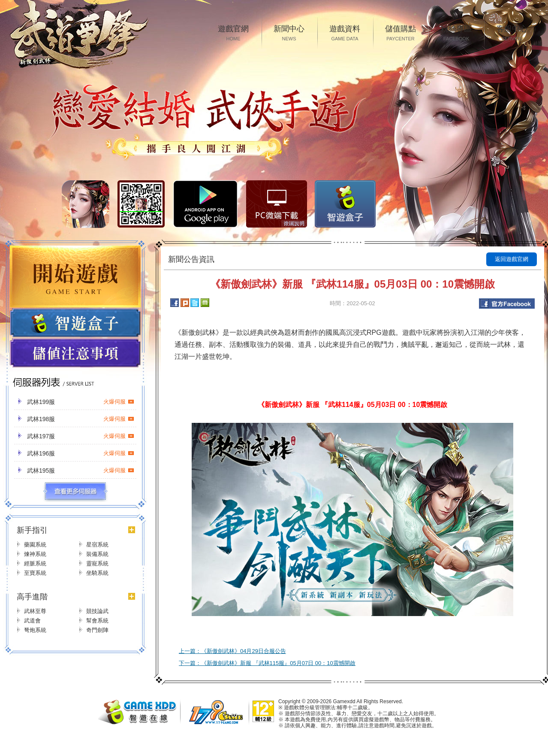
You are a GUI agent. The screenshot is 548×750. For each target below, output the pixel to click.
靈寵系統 (97, 563)
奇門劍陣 (97, 630)
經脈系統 (35, 563)
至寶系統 (35, 573)
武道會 (32, 620)
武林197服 (80, 436)
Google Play (205, 204)
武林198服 (80, 419)
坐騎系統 (97, 573)
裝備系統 (97, 554)
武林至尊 (35, 611)
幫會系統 (97, 620)
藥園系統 (35, 544)
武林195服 (80, 470)
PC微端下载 (276, 204)
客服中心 (512, 33)
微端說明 (294, 224)
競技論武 (97, 611)
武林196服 (80, 453)
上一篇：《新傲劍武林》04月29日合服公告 (232, 651)
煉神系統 (35, 554)
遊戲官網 (233, 33)
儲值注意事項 (75, 353)
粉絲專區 (456, 33)
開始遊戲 (75, 276)
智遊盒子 (345, 204)
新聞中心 (289, 33)
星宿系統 (97, 544)
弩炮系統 (35, 630)
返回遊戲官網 (511, 259)
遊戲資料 (345, 33)
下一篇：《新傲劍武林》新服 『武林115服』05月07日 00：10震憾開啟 (267, 663)
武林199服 (80, 402)
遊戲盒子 (75, 323)
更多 (75, 491)
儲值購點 (400, 33)
